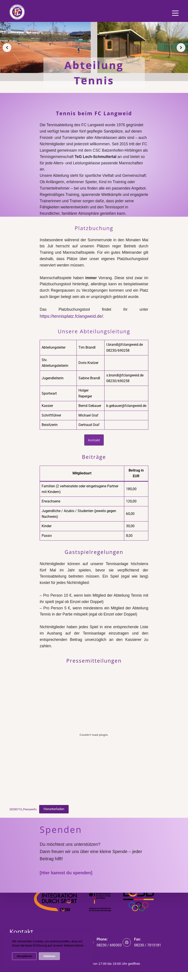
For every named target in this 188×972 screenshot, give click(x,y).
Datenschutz (94, 863)
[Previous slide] (7, 47)
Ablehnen (49, 956)
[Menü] (175, 13)
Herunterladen (54, 766)
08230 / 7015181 (147, 945)
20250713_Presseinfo (23, 766)
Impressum (94, 869)
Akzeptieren (24, 956)
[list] (94, 47)
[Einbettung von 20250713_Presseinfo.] (94, 692)
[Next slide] (181, 47)
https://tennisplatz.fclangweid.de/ (116, 295)
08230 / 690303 (109, 945)
